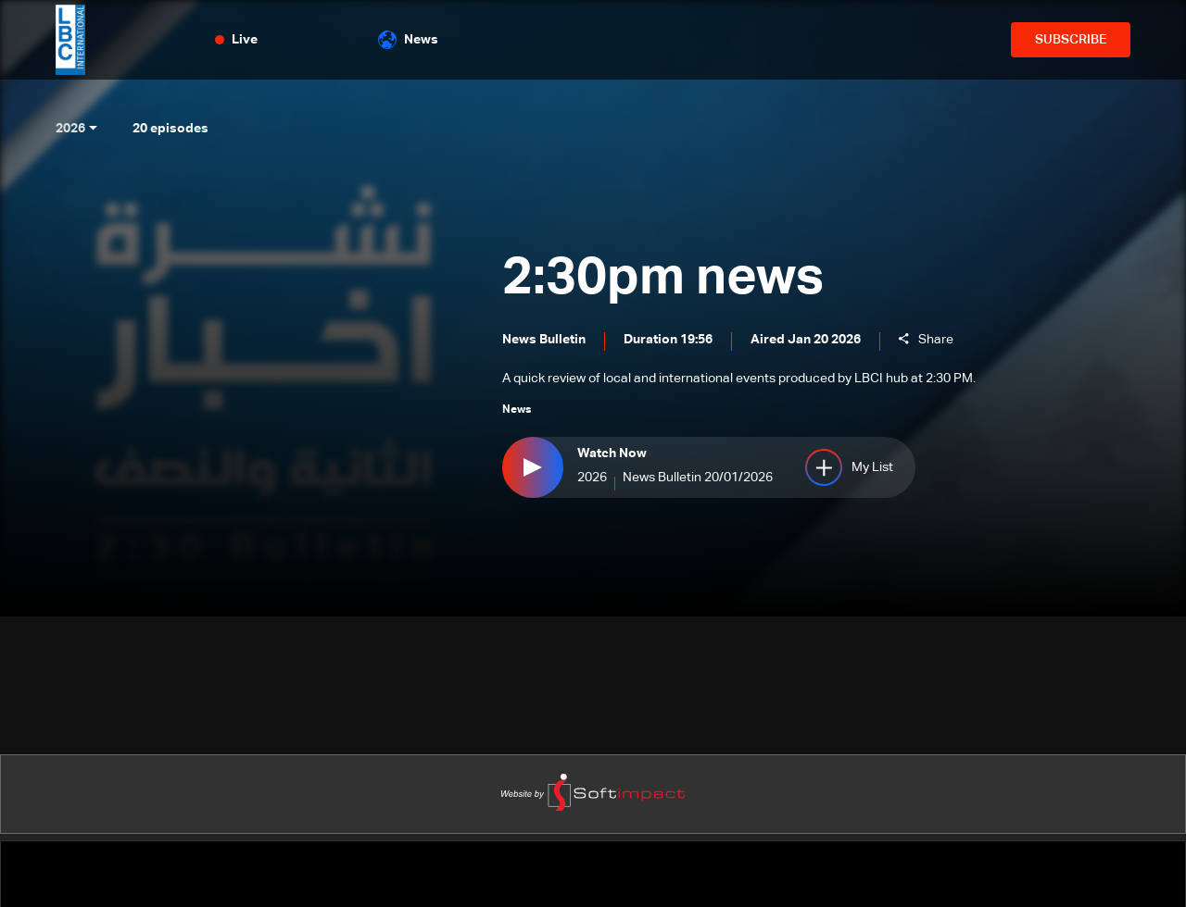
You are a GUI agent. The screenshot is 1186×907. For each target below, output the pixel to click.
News (408, 40)
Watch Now (612, 453)
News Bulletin (544, 339)
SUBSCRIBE (1070, 39)
